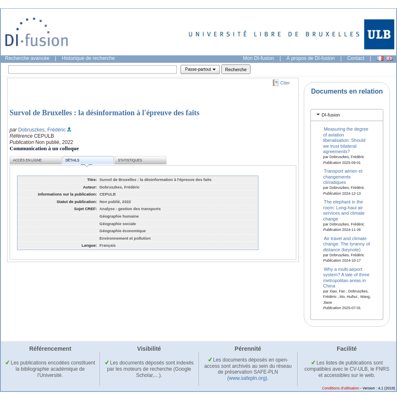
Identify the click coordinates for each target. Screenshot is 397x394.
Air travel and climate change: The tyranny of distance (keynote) (346, 243)
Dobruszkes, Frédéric (42, 130)
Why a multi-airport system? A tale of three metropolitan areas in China (346, 277)
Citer (285, 82)
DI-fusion (331, 114)
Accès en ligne (27, 160)
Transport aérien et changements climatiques (342, 177)
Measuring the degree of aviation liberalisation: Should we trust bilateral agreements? (346, 140)
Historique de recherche (88, 58)
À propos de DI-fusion (310, 58)
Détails (78, 162)
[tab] (346, 115)
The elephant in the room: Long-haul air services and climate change (344, 210)
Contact (355, 58)
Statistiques (130, 160)
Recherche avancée (27, 58)
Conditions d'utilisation (340, 388)
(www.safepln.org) (247, 378)
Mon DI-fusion (258, 58)
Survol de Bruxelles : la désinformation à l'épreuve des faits (104, 113)
